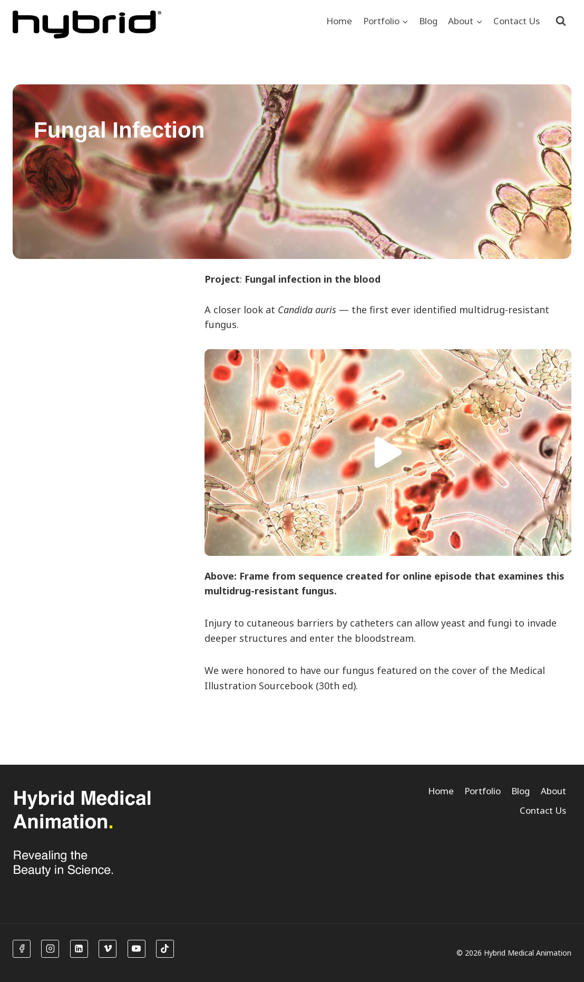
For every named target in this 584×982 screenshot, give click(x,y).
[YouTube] (136, 949)
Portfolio (482, 791)
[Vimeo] (107, 949)
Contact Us (516, 21)
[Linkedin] (79, 949)
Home (339, 21)
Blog (428, 21)
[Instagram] (50, 949)
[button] (388, 452)
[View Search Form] (560, 21)
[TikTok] (165, 949)
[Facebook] (22, 949)
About (553, 791)
